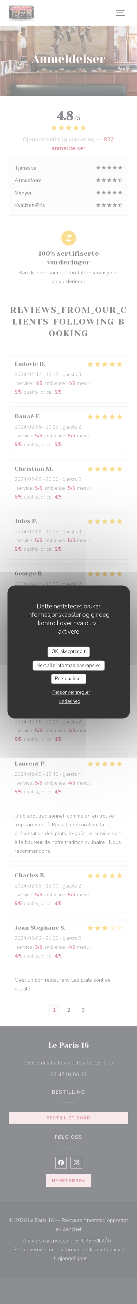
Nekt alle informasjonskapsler (68, 665)
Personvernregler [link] (71, 692)
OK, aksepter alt (68, 651)
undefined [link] (69, 701)
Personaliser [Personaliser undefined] (68, 678)
